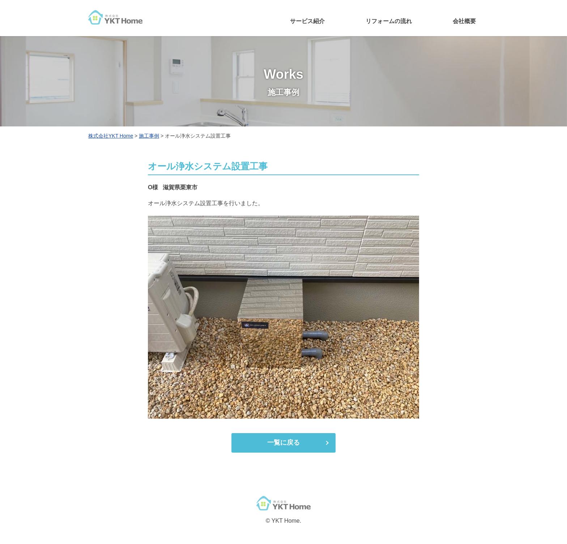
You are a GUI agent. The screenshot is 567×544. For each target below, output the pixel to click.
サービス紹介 (307, 21)
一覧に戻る (283, 442)
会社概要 (464, 21)
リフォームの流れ (389, 21)
